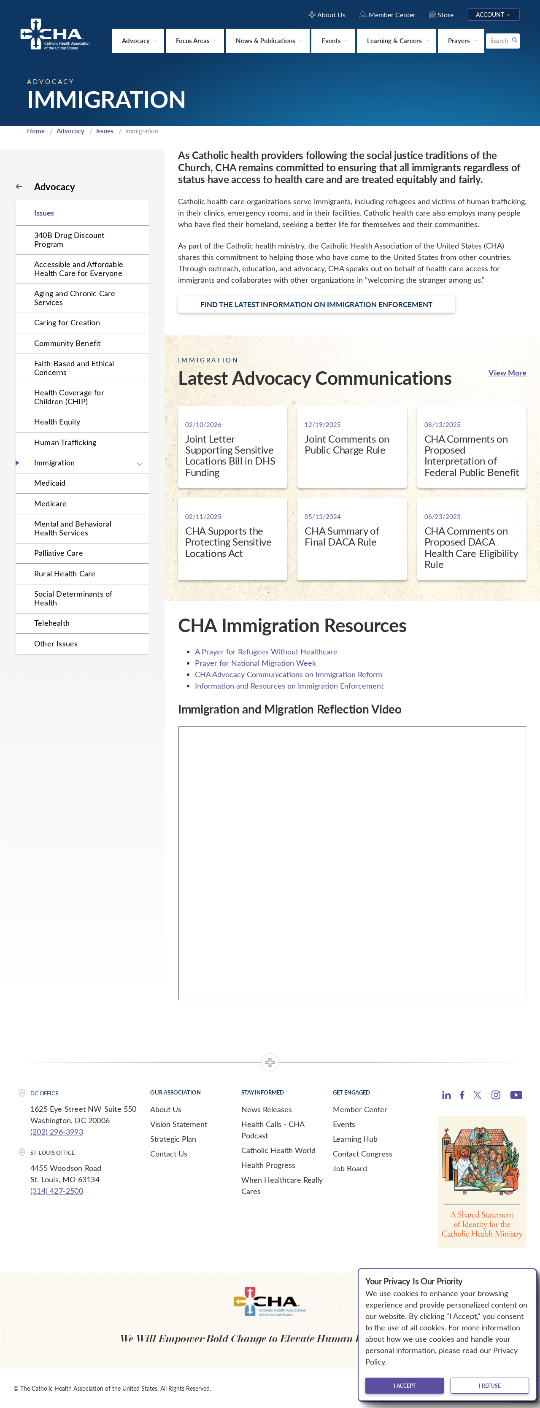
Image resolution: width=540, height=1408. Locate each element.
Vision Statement (178, 1124)
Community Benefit (67, 343)
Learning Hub (355, 1139)
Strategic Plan (173, 1139)
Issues (104, 131)
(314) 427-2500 (56, 1191)
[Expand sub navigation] (139, 464)
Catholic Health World (278, 1150)
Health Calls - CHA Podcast (272, 1129)
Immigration (54, 462)
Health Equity (57, 421)
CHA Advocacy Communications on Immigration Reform (288, 674)
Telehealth (52, 623)
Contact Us (168, 1154)
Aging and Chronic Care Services (74, 297)
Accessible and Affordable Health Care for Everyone (78, 268)
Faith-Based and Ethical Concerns (74, 367)
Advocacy (70, 131)
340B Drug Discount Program (69, 239)
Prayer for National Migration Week (255, 663)
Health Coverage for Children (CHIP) (69, 396)
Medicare (50, 503)
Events (344, 1124)
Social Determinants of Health (73, 598)
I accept (405, 1385)
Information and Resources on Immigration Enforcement (289, 686)
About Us (165, 1109)
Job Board (350, 1168)
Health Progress (268, 1165)
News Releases (266, 1109)
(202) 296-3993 (56, 1132)
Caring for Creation (67, 322)
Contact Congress (362, 1154)
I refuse (490, 1385)
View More (507, 372)
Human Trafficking (65, 442)
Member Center (360, 1109)
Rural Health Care (64, 573)
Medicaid (50, 483)
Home (36, 131)
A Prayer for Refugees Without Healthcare (266, 651)
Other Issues (56, 643)
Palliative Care (58, 553)
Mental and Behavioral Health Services (72, 528)
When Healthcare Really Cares (282, 1185)
